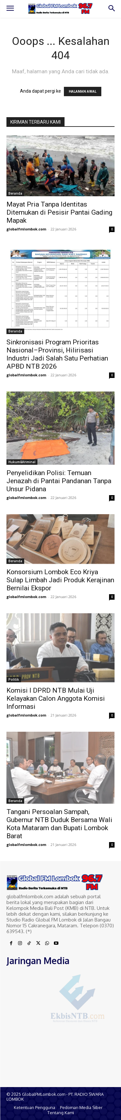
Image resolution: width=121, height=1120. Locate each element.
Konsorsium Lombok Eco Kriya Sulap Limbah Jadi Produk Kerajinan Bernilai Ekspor (60, 580)
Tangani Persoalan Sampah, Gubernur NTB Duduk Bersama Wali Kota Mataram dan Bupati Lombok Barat (59, 824)
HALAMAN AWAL (82, 91)
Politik (13, 679)
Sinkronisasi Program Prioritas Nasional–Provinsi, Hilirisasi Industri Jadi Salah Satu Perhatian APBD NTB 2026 (57, 354)
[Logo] (60, 8)
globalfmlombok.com (26, 229)
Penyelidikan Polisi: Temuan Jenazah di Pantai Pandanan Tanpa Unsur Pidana (58, 481)
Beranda (15, 193)
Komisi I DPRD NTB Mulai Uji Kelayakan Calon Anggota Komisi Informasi (55, 698)
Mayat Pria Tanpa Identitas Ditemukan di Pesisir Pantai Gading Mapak (59, 212)
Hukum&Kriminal (21, 462)
